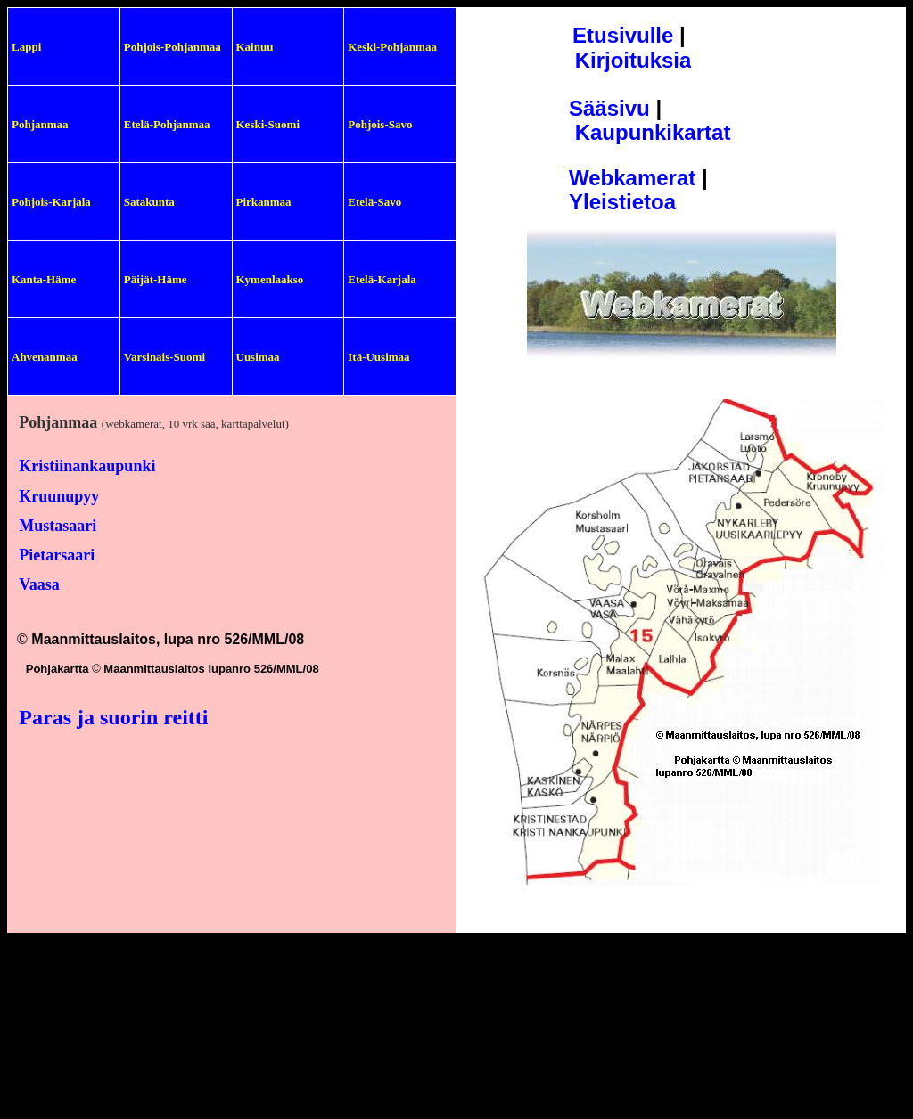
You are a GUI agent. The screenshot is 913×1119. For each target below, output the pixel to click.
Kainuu (255, 46)
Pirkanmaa (264, 201)
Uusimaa (258, 356)
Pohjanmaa (40, 124)
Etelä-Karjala (382, 279)
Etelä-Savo (374, 201)
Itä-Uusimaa (378, 356)
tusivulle (630, 35)
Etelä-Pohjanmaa (167, 124)
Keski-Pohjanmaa (392, 46)
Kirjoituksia (633, 60)
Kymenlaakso (270, 279)
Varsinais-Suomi (164, 356)
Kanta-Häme (44, 279)
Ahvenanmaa (45, 356)
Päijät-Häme (155, 279)
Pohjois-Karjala (51, 201)
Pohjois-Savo (380, 124)
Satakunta (149, 201)
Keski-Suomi (268, 124)
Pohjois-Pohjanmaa (172, 46)
